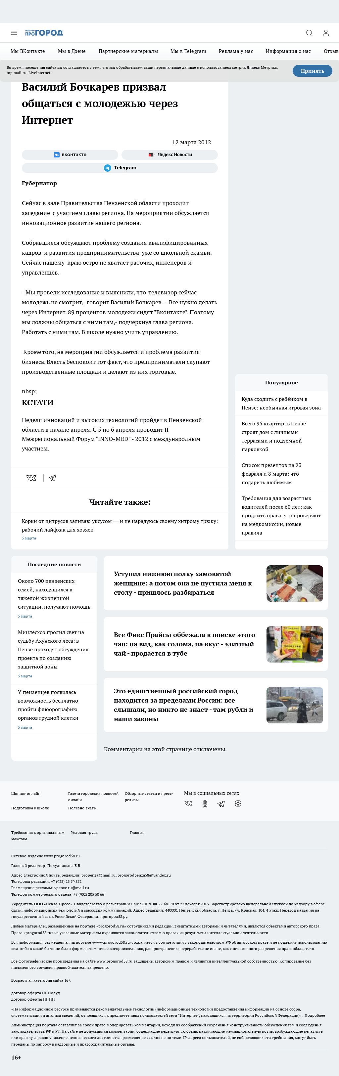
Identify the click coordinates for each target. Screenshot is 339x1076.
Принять (312, 70)
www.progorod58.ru (62, 855)
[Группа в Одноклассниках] (205, 803)
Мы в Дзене (72, 51)
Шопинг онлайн (25, 793)
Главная (137, 832)
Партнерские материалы (128, 51)
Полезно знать (82, 807)
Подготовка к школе (30, 807)
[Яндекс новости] (169, 155)
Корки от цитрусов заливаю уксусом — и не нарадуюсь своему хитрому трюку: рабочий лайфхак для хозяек (120, 530)
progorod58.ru (111, 926)
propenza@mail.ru (98, 875)
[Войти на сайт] (325, 32)
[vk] (32, 478)
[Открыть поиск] (309, 32)
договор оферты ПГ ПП (33, 999)
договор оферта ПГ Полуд (35, 992)
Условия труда (84, 832)
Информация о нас (288, 51)
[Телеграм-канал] (120, 168)
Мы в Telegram (188, 51)
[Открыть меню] (14, 32)
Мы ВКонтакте (28, 51)
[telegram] (54, 478)
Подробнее (315, 1015)
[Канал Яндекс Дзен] (238, 803)
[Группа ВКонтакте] (70, 155)
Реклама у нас (236, 51)
